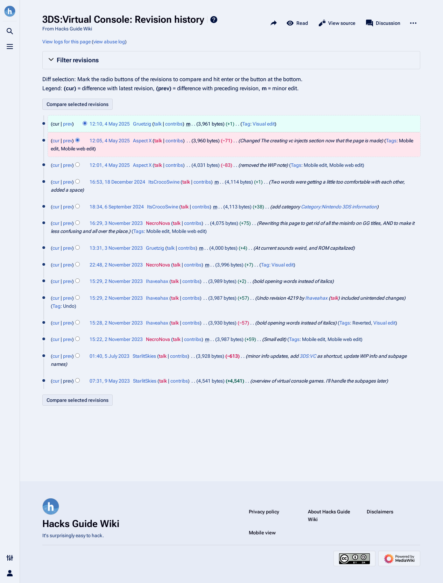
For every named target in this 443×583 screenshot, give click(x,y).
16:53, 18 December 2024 (117, 182)
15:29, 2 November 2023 (116, 281)
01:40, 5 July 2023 (109, 356)
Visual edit (264, 124)
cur (55, 140)
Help (213, 19)
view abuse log (109, 41)
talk (158, 124)
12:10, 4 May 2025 (110, 124)
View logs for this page (66, 41)
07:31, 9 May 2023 (110, 381)
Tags (391, 140)
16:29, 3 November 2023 (116, 223)
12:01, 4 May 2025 (110, 165)
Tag (246, 124)
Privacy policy (264, 511)
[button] (231, 60)
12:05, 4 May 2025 (110, 140)
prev (67, 124)
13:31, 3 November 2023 (116, 248)
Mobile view (262, 532)
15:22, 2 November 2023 (116, 339)
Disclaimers (380, 511)
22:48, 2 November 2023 (116, 265)
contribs (174, 124)
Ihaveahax (316, 298)
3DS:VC (308, 356)
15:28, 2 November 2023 (116, 323)
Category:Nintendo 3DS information (339, 206)
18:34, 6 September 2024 (117, 206)
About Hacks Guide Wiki (329, 515)
